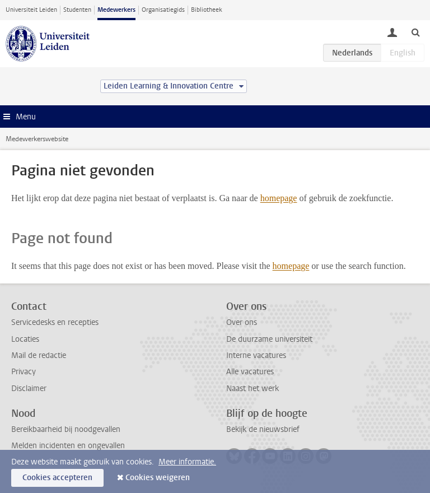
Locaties (25, 339)
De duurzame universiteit (269, 339)
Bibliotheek (206, 10)
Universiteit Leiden (31, 10)
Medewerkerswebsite (37, 138)
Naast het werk (252, 388)
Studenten (77, 10)
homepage (278, 198)
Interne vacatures (256, 355)
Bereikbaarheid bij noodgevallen (65, 429)
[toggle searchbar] (415, 32)
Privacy (23, 371)
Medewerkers (116, 10)
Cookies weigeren (157, 477)
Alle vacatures (250, 371)
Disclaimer (28, 388)
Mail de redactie (38, 355)
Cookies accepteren (57, 477)
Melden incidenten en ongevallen (68, 445)
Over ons (241, 322)
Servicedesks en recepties (55, 322)
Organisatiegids (163, 10)
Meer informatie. (187, 462)
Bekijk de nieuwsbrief (263, 429)
